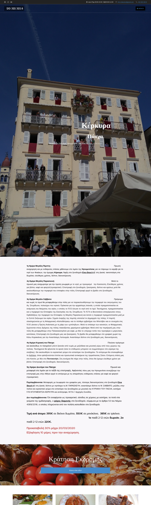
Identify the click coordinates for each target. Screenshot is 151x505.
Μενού (140, 8)
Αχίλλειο (32, 355)
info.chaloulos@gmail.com (126, 2)
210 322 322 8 (142, 2)
